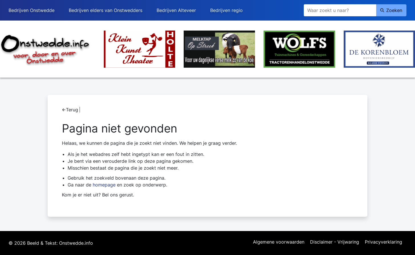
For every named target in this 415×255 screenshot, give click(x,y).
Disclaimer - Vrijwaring (334, 242)
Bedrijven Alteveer (176, 10)
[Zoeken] (340, 10)
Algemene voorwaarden (278, 242)
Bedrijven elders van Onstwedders (105, 10)
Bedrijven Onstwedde (31, 10)
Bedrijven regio (226, 10)
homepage (104, 185)
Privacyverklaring (383, 242)
